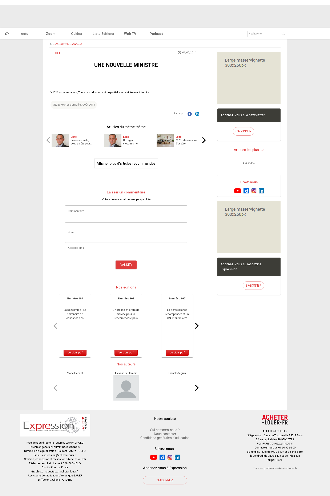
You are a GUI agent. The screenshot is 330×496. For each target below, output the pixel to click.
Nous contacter (165, 434)
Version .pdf (75, 352)
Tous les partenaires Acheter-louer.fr (275, 468)
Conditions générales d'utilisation (164, 438)
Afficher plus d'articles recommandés (126, 163)
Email (279, 460)
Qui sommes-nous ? (165, 430)
